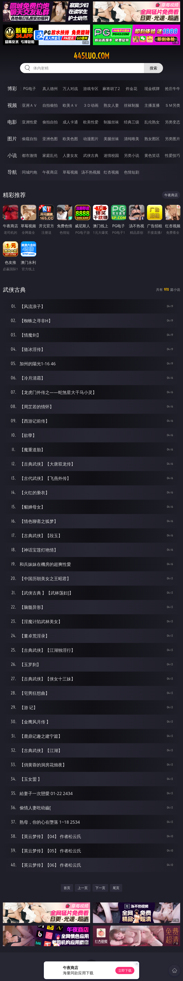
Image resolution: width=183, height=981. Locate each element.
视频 (12, 105)
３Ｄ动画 (90, 105)
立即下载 (125, 970)
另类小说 (131, 155)
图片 (12, 138)
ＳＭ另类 (172, 105)
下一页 (100, 888)
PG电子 (29, 88)
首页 (67, 888)
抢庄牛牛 (172, 88)
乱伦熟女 (152, 122)
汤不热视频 (90, 172)
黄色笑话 (152, 155)
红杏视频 (111, 172)
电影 (12, 122)
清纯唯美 (131, 138)
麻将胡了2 (111, 88)
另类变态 (172, 122)
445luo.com (91, 56)
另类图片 (172, 138)
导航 (12, 172)
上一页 (83, 888)
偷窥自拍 (29, 138)
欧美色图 (70, 138)
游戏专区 (90, 88)
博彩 (12, 88)
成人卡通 (70, 122)
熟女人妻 (111, 105)
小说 (12, 155)
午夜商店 (50, 172)
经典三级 (131, 122)
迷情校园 (111, 155)
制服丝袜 (111, 122)
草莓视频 (70, 172)
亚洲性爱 (29, 122)
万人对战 (70, 88)
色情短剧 (131, 172)
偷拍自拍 (50, 122)
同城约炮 (29, 172)
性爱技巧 (172, 155)
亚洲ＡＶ (29, 105)
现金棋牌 (152, 88)
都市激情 (29, 155)
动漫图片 (90, 138)
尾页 (116, 888)
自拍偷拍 (50, 105)
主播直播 (152, 105)
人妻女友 (70, 155)
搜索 (153, 68)
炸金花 (131, 88)
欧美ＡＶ (70, 105)
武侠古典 (90, 155)
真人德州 (50, 88)
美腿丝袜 (111, 138)
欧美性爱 (90, 122)
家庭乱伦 (50, 155)
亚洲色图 (50, 138)
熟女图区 (152, 138)
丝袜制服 (131, 105)
